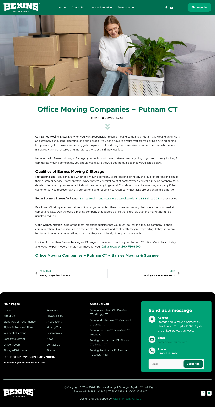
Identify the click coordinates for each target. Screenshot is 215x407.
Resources (126, 8)
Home (62, 7)
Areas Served (102, 8)
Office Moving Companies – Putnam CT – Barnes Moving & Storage (97, 255)
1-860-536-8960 (168, 353)
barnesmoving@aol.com (172, 342)
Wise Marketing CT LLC (126, 399)
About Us (79, 8)
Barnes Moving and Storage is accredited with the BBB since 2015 (120, 198)
